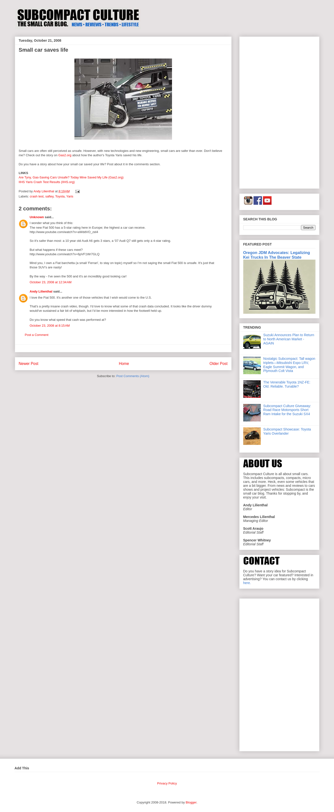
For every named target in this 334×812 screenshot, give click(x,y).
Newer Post (29, 364)
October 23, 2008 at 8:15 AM (50, 325)
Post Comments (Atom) (132, 376)
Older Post (219, 364)
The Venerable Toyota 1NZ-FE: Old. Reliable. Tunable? (286, 384)
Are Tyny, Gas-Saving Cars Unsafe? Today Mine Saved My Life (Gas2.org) (71, 177)
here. (247, 583)
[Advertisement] (279, 112)
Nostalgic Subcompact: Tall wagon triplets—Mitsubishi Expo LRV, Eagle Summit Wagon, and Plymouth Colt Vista (289, 365)
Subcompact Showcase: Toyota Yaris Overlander (287, 431)
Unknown (37, 217)
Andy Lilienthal (41, 291)
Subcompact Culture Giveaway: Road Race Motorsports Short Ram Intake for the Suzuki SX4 (287, 410)
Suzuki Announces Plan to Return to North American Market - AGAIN (288, 339)
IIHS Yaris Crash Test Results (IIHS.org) (47, 182)
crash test (36, 196)
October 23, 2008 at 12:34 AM (51, 282)
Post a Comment (37, 335)
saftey (49, 196)
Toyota (59, 196)
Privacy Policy (167, 783)
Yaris (69, 196)
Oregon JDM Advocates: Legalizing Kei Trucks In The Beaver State (276, 254)
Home (124, 364)
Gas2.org (64, 155)
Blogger (191, 802)
